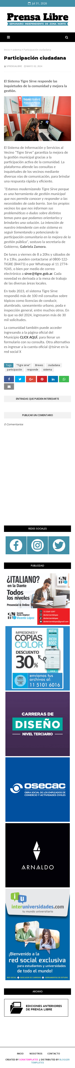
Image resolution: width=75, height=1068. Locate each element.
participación (14, 369)
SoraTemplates (28, 1059)
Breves (39, 365)
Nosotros (36, 1053)
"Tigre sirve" (23, 365)
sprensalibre (14, 66)
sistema (16, 49)
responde (32, 369)
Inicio (7, 49)
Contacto (53, 1053)
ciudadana (54, 365)
